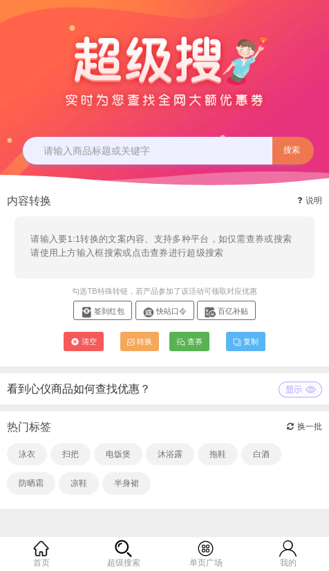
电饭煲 (118, 454)
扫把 (70, 454)
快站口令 (165, 311)
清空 (83, 341)
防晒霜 (31, 483)
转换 (139, 341)
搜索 (291, 150)
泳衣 (27, 454)
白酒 (261, 454)
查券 (189, 341)
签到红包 (102, 311)
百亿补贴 (226, 311)
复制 (245, 341)
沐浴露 (170, 454)
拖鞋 (217, 454)
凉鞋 (78, 483)
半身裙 (126, 483)
